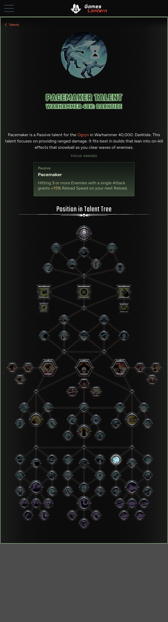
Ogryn (83, 134)
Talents (11, 25)
